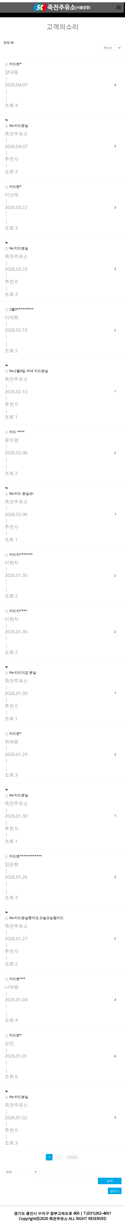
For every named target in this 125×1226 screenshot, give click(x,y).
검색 (110, 1181)
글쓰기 (114, 1191)
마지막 (72, 1157)
